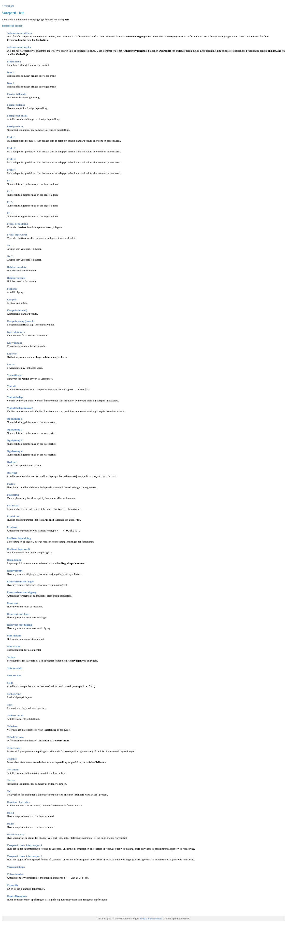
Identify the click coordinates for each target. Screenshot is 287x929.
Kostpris (12, 299)
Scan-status (13, 645)
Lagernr (11, 353)
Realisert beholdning (19, 537)
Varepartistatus (16, 865)
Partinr (11, 483)
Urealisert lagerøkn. (18, 800)
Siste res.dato (14, 667)
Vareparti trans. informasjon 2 (24, 855)
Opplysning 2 (14, 429)
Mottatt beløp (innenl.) (20, 407)
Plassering (13, 494)
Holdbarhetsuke (16, 277)
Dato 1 (10, 72)
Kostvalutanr (14, 342)
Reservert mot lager (18, 613)
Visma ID (12, 884)
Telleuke (11, 757)
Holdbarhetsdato (16, 266)
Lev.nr (10, 364)
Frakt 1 (11, 137)
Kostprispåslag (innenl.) (20, 321)
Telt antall (13, 768)
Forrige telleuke (16, 104)
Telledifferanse (15, 736)
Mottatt (11, 385)
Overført (12, 472)
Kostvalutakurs (16, 331)
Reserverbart (14, 569)
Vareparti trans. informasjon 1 (24, 844)
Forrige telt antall (17, 115)
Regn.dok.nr (14, 559)
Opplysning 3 (14, 440)
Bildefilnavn (14, 61)
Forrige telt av (15, 126)
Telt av (11, 779)
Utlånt (10, 822)
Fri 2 (10, 191)
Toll (9, 790)
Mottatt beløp (15, 396)
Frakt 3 (11, 158)
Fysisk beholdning (17, 223)
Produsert (12, 526)
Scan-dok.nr (14, 634)
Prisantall (12, 504)
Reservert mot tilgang (19, 623)
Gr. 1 (10, 245)
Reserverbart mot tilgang (21, 591)
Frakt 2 (11, 148)
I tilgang (11, 288)
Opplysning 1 (14, 418)
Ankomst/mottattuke (19, 47)
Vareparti (9, 5)
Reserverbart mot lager (20, 580)
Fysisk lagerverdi (17, 234)
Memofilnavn (14, 375)
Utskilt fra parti (16, 833)
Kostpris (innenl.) (17, 310)
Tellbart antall (15, 714)
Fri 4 (10, 212)
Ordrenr (12, 461)
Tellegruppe (14, 746)
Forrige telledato (16, 93)
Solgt (10, 681)
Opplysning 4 (14, 450)
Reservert (12, 602)
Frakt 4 (11, 169)
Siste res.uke (14, 674)
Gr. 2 (10, 256)
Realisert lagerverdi (18, 548)
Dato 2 (10, 83)
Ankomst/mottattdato (19, 32)
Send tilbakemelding (151, 917)
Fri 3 (10, 202)
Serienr (11, 656)
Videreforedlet (15, 873)
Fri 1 (10, 180)
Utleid (10, 811)
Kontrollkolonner (17, 894)
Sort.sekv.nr (14, 692)
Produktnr (13, 515)
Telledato (12, 725)
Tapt (9, 703)
